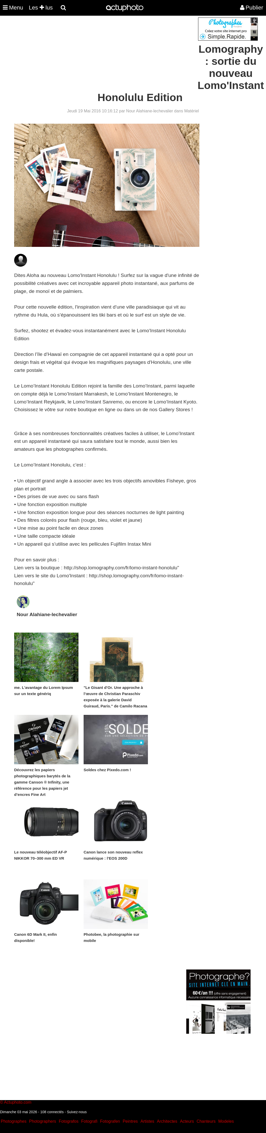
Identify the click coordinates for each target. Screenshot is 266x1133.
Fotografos (68, 1121)
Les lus (41, 7)
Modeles (226, 1121)
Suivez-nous (77, 1112)
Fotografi (89, 1121)
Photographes (13, 1121)
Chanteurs (206, 1121)
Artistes (147, 1121)
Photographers (42, 1121)
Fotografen (110, 1121)
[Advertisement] (102, 53)
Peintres (130, 1121)
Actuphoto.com (17, 1102)
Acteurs (187, 1121)
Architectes (167, 1121)
